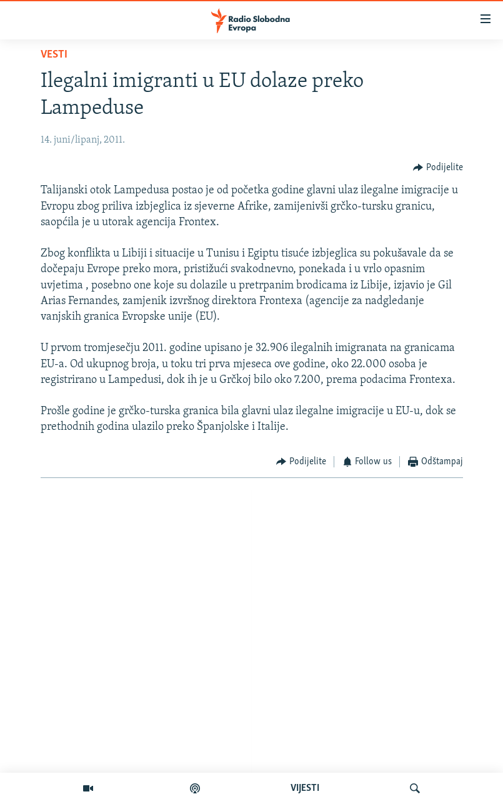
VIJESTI (305, 788)
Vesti (54, 55)
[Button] (438, 167)
